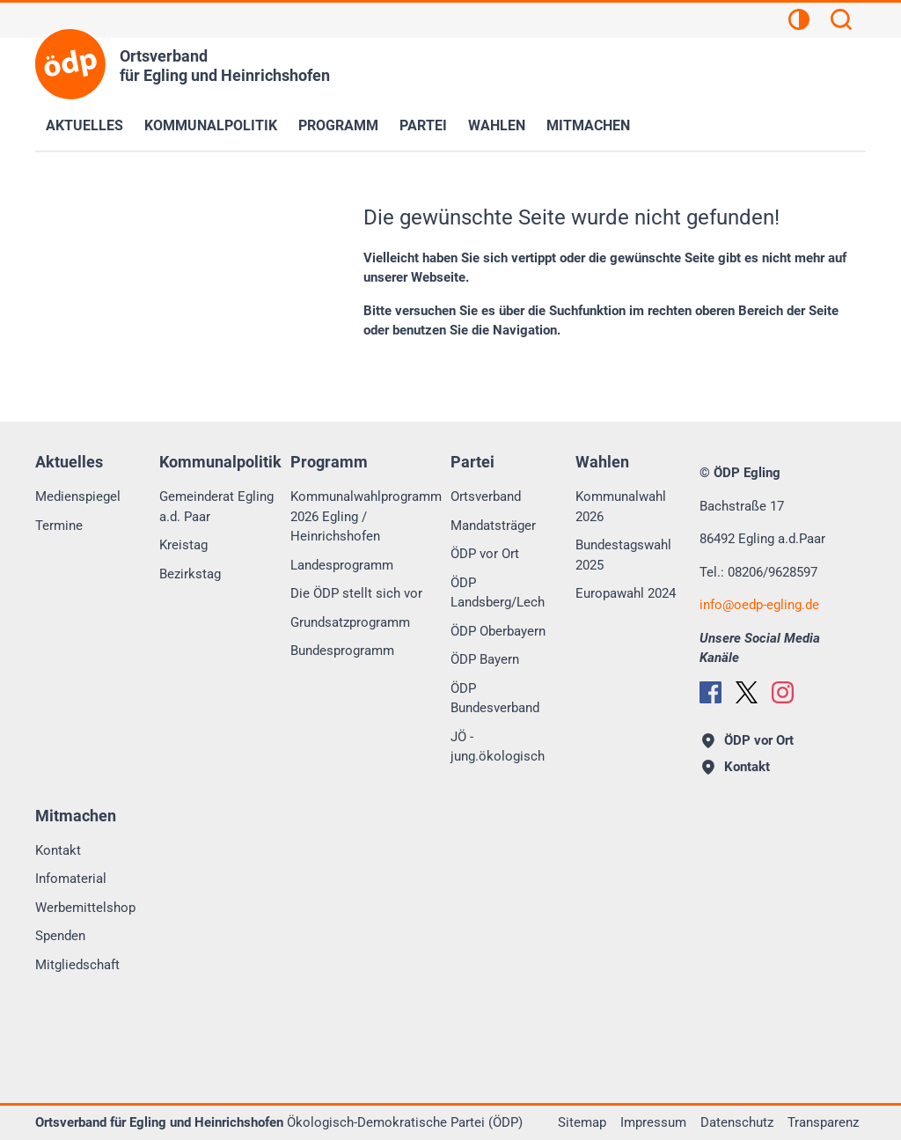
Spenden (60, 936)
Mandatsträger (493, 525)
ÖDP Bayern (484, 659)
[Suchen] (841, 22)
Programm (338, 125)
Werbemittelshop (85, 908)
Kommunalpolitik (210, 125)
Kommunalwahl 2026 (620, 507)
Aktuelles (84, 125)
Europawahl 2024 (625, 593)
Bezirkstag (190, 574)
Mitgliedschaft (77, 965)
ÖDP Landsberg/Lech (497, 593)
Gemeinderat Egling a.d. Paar (216, 507)
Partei (423, 125)
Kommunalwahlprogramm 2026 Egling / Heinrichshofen (366, 516)
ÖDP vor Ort (484, 554)
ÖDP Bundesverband (494, 698)
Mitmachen (588, 125)
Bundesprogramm (342, 650)
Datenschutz (736, 1122)
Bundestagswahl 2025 (623, 555)
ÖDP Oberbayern (498, 631)
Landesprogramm (341, 565)
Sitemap (582, 1122)
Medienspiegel (78, 496)
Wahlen (496, 125)
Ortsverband (485, 496)
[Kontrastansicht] (799, 22)
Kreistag (183, 545)
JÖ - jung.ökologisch (497, 747)
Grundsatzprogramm (350, 622)
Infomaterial (70, 878)
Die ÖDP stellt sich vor (356, 593)
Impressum (653, 1122)
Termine (59, 525)
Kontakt (58, 850)
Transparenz (823, 1122)
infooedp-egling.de (759, 605)
